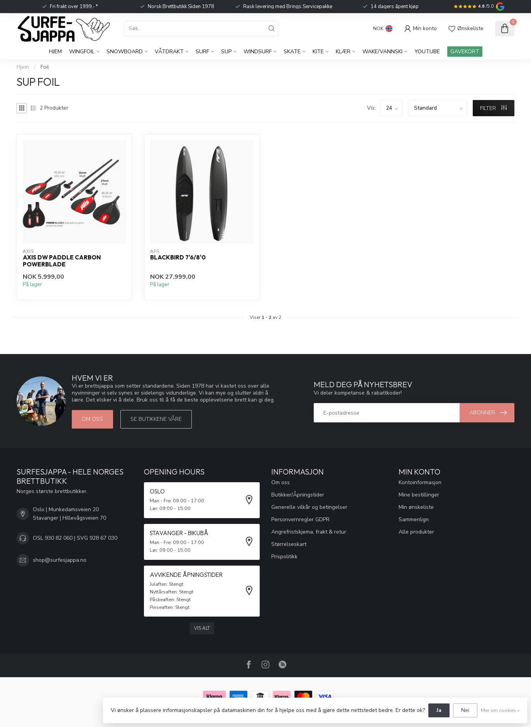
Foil (45, 67)
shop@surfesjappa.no (59, 560)
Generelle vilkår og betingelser (309, 507)
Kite (318, 51)
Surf (202, 51)
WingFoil (82, 51)
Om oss (92, 419)
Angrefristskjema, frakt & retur (308, 532)
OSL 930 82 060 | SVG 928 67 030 (75, 538)
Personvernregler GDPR (300, 519)
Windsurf (258, 51)
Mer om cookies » (500, 710)
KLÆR (343, 51)
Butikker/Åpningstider (297, 494)
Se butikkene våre (156, 419)
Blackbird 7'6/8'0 (178, 257)
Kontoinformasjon (420, 482)
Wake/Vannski (382, 51)
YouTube (427, 51)
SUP (226, 51)
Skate (292, 51)
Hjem (55, 51)
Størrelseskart (288, 544)
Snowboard (125, 51)
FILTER (493, 108)
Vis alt (202, 628)
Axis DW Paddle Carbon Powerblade (62, 261)
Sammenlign (414, 519)
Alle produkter (416, 532)
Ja (438, 710)
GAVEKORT (464, 51)
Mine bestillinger (419, 494)
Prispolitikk (284, 556)
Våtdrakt (169, 51)
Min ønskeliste (416, 507)
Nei (465, 710)
